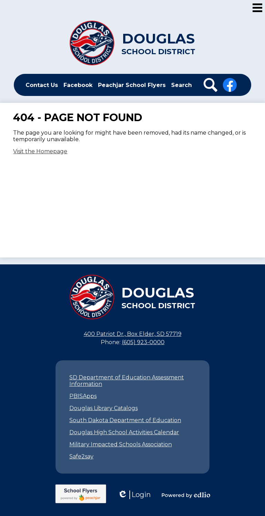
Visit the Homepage (40, 151)
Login (134, 494)
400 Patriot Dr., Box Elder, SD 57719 (132, 334)
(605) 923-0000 (143, 342)
